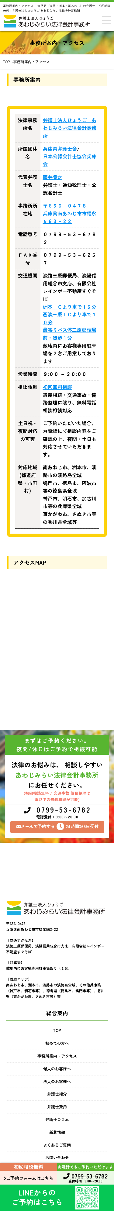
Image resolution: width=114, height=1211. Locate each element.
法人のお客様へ (57, 1081)
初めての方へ (57, 1043)
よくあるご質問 (57, 1145)
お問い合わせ (57, 1157)
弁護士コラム (57, 1119)
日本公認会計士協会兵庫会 (69, 160)
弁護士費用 (57, 1107)
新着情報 (57, 1132)
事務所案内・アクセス (57, 1056)
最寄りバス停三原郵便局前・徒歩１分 (69, 333)
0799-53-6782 (57, 813)
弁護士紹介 (57, 1094)
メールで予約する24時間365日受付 (57, 826)
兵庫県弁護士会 (60, 148)
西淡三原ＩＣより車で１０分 (69, 318)
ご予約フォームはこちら (28, 1178)
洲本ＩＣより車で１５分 (69, 306)
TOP (57, 1030)
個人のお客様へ (57, 1069)
